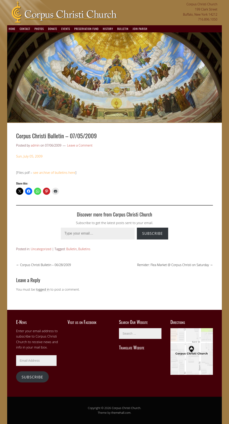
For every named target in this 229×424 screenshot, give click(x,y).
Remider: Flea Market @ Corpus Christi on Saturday (175, 265)
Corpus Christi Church (126, 408)
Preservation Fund (86, 29)
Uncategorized (41, 249)
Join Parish (140, 29)
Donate (52, 29)
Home (12, 29)
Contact (25, 29)
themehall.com (121, 413)
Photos (39, 29)
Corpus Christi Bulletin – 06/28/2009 (43, 265)
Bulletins (84, 249)
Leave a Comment (79, 145)
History (108, 29)
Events (65, 29)
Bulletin (122, 29)
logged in (43, 289)
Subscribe (152, 233)
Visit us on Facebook (82, 322)
